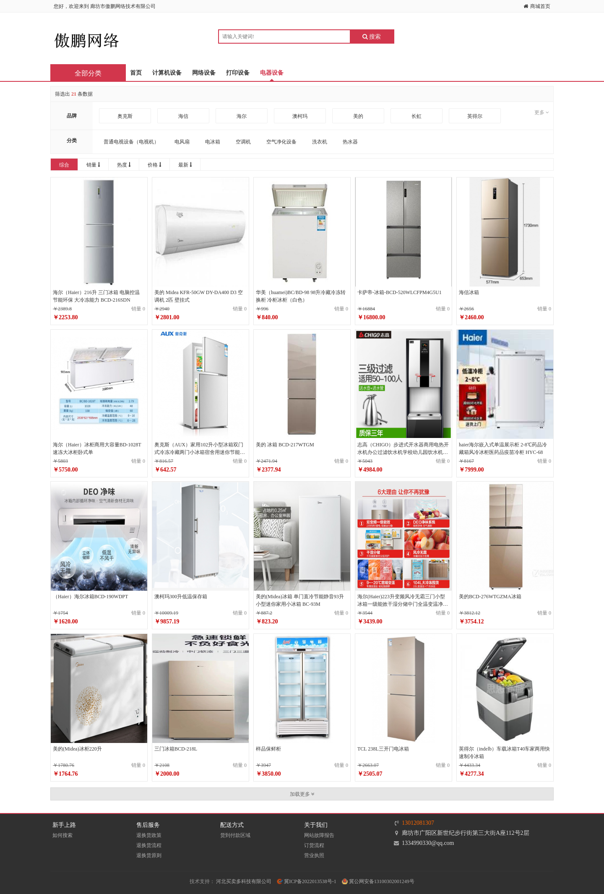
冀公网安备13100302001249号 (378, 881)
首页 (136, 73)
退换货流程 (148, 845)
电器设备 (272, 73)
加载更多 (302, 794)
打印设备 (238, 73)
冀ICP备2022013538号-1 (306, 881)
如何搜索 (62, 835)
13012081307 (418, 823)
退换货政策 (148, 835)
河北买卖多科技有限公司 (243, 881)
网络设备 (204, 73)
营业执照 (314, 855)
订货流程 (314, 845)
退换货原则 (148, 855)
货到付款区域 (235, 835)
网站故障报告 (319, 835)
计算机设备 (167, 73)
